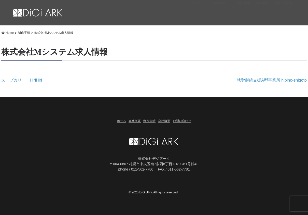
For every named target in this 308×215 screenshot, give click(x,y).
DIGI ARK (146, 192)
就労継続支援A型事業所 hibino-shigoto (272, 80)
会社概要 (262, 14)
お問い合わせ (283, 14)
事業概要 (220, 14)
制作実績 (244, 14)
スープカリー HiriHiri (21, 80)
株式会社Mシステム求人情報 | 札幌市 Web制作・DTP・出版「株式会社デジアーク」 (38, 13)
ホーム (197, 14)
